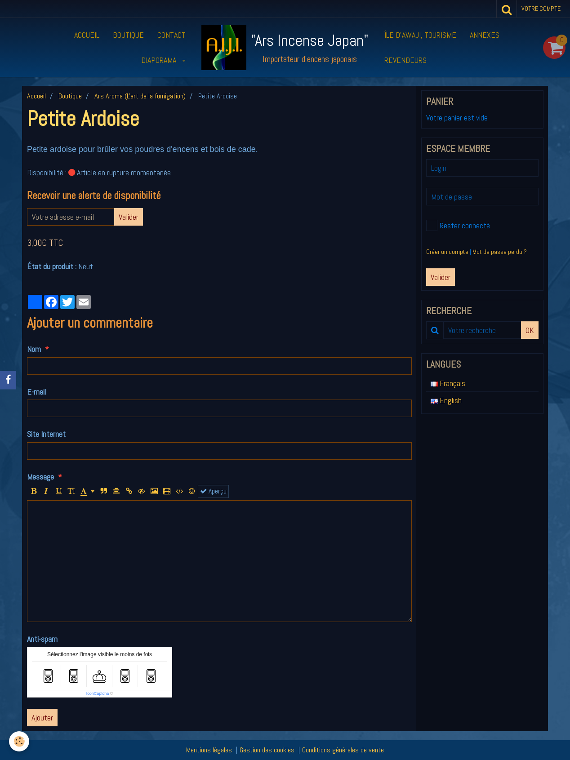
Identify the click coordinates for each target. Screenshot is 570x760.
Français (448, 383)
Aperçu (213, 491)
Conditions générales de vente (343, 750)
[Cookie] (19, 741)
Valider (128, 217)
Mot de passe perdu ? (499, 252)
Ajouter (42, 717)
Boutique (128, 35)
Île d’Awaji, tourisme (420, 35)
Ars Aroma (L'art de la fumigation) (140, 96)
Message (40, 476)
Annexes (484, 35)
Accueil (86, 35)
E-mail (36, 392)
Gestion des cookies (267, 750)
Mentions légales (209, 750)
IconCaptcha (97, 693)
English (446, 400)
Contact (171, 35)
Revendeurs (405, 60)
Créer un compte (447, 252)
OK (529, 330)
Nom (34, 349)
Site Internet (46, 434)
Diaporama (159, 60)
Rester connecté (458, 225)
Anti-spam (42, 639)
